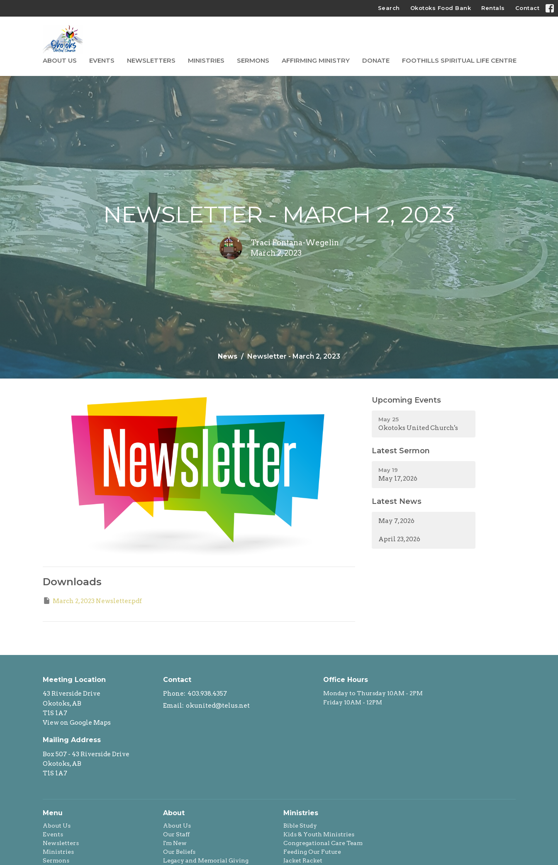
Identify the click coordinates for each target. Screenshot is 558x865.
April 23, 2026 (399, 539)
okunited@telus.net (218, 705)
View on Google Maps (77, 722)
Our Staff (176, 834)
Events (102, 60)
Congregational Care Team (323, 843)
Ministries (206, 60)
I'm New (175, 843)
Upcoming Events (406, 400)
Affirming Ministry (316, 60)
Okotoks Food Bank (440, 8)
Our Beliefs (179, 851)
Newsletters (151, 60)
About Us (60, 60)
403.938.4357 (207, 693)
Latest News (397, 501)
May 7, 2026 (396, 521)
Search (389, 8)
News (227, 356)
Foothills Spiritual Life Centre (459, 60)
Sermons (253, 60)
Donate (376, 60)
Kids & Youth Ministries (318, 834)
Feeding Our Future (312, 851)
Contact (527, 8)
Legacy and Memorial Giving (206, 860)
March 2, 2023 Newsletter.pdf (92, 600)
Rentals (493, 8)
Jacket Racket (302, 860)
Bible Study (300, 825)
